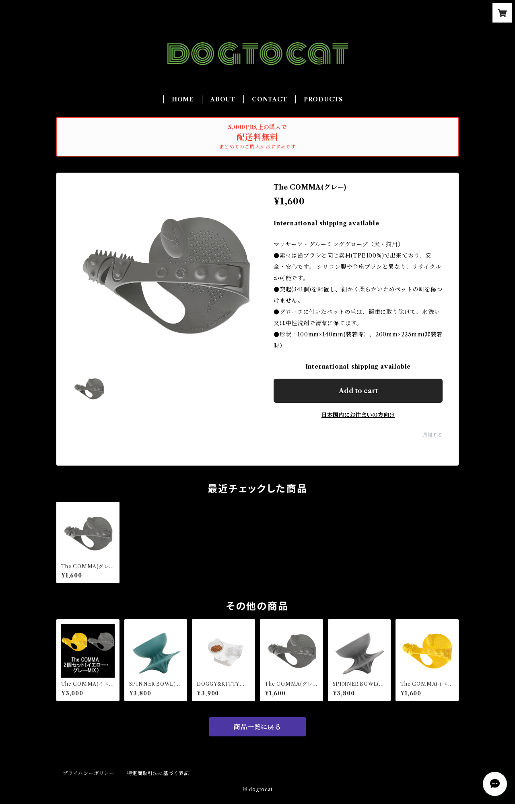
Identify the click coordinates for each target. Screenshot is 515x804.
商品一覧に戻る (257, 727)
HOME (183, 99)
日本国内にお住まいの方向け (358, 414)
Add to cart (358, 391)
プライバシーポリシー (88, 773)
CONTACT (269, 99)
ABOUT (222, 99)
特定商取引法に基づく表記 (158, 773)
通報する (432, 435)
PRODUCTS (323, 99)
